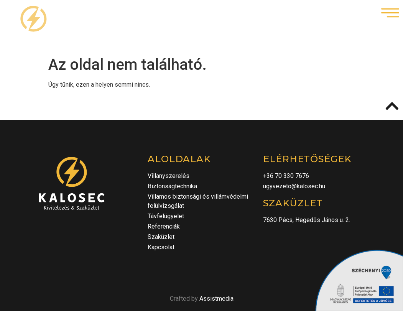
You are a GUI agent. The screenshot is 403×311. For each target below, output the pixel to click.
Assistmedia (216, 298)
